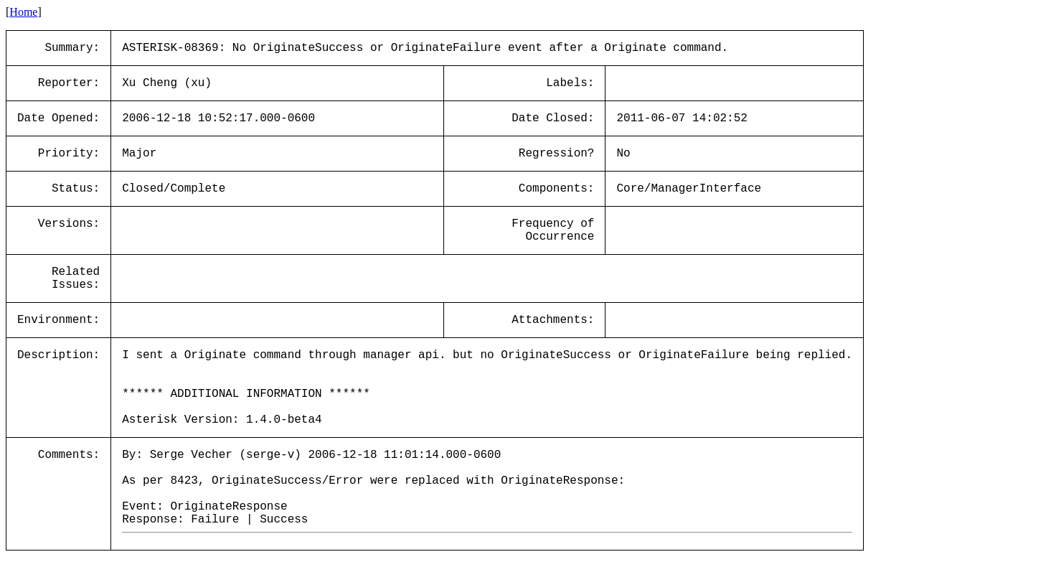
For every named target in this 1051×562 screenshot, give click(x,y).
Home (23, 12)
